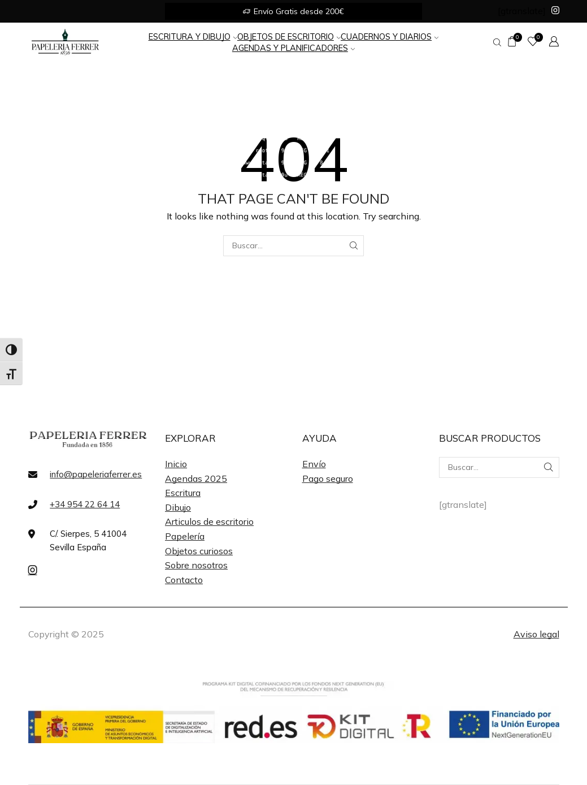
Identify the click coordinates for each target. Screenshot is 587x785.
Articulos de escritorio (209, 521)
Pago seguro (327, 478)
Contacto (184, 579)
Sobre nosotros (196, 565)
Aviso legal (536, 634)
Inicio (176, 463)
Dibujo (178, 507)
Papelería (185, 536)
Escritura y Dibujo (193, 36)
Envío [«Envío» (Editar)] (314, 463)
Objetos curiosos (199, 551)
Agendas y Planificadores (293, 47)
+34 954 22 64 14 (85, 504)
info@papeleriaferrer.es (96, 474)
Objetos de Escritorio (289, 36)
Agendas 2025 (196, 478)
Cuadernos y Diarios (389, 36)
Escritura (183, 492)
